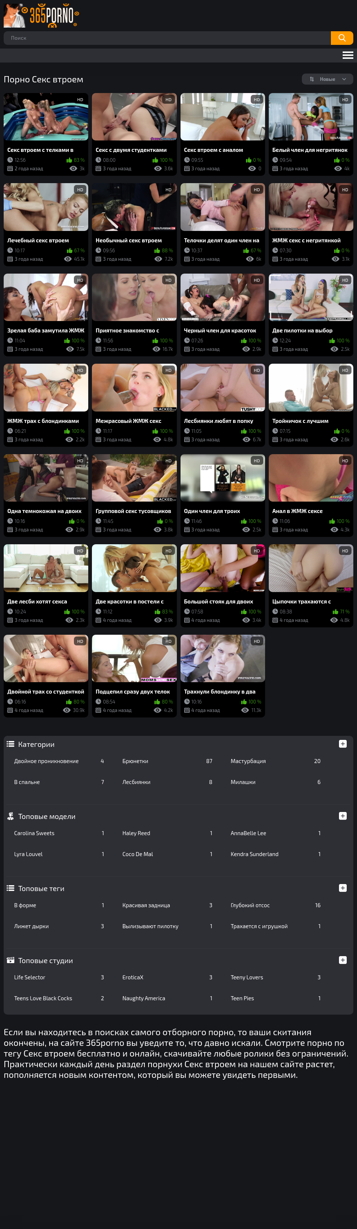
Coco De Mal (167, 854)
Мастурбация (276, 761)
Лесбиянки (167, 782)
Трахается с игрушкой (276, 926)
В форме (59, 905)
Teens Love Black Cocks (59, 998)
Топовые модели (46, 816)
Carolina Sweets (59, 833)
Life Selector (59, 977)
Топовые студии (45, 960)
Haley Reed (167, 833)
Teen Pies (276, 998)
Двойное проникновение (59, 761)
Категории (36, 744)
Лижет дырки (59, 926)
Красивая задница (167, 905)
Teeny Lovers (276, 977)
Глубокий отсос (276, 905)
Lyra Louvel (59, 854)
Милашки (276, 782)
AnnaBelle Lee (276, 833)
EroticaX (167, 977)
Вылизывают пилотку (167, 926)
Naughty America (167, 998)
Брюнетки (167, 761)
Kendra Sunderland (276, 854)
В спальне (59, 782)
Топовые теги (41, 888)
